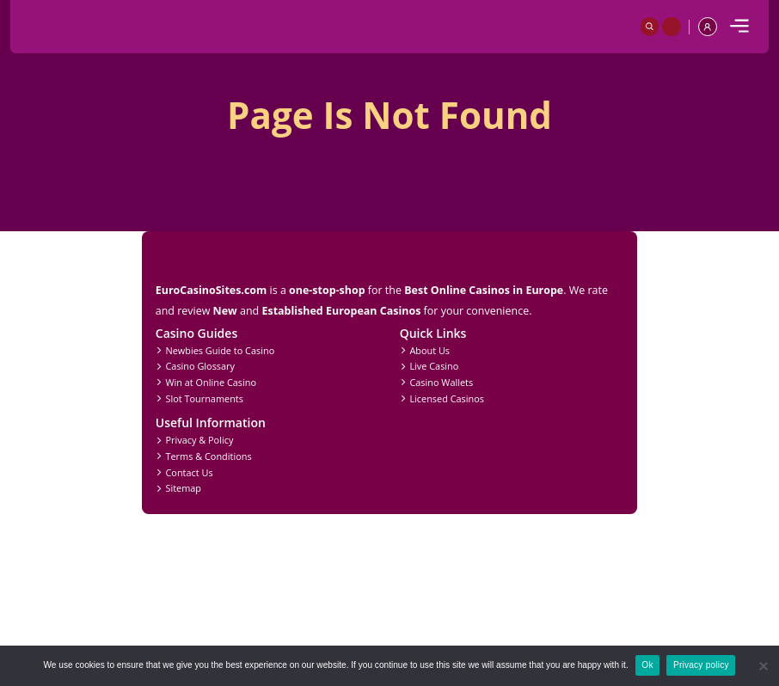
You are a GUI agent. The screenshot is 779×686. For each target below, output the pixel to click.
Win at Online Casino (210, 382)
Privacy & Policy (199, 439)
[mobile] (739, 26)
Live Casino (433, 365)
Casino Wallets (441, 382)
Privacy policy (701, 665)
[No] (763, 666)
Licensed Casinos (446, 398)
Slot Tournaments (203, 398)
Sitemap (183, 487)
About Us (429, 350)
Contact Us (188, 472)
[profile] (707, 26)
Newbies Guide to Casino (219, 350)
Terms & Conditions (208, 456)
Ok (647, 665)
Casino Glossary (200, 365)
